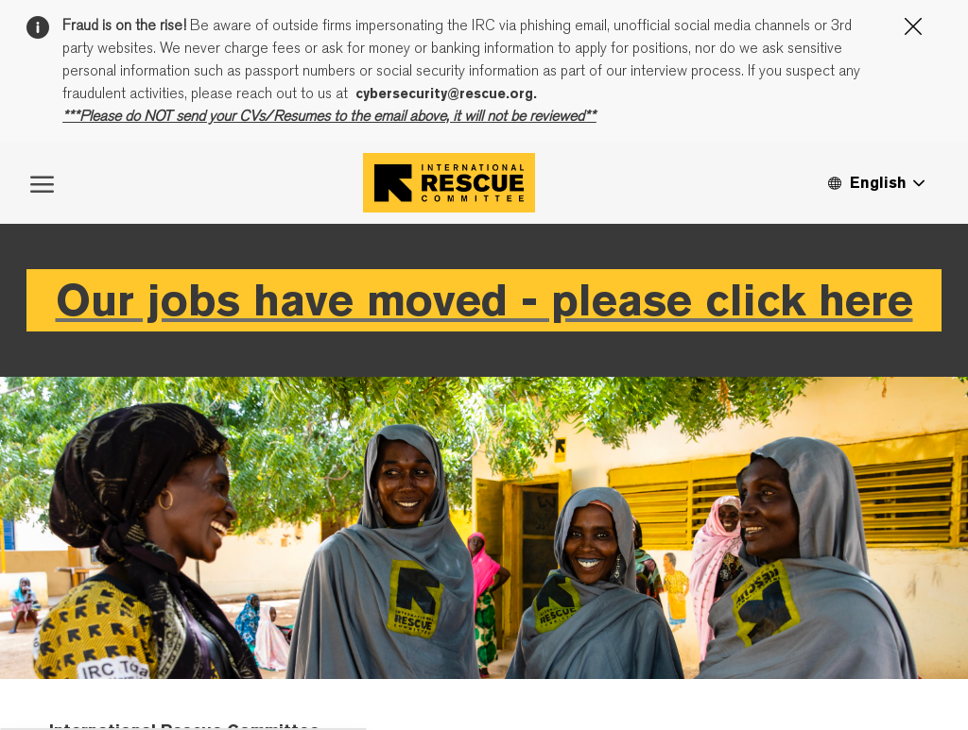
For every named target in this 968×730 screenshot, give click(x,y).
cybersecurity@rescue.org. (446, 93)
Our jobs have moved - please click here (484, 418)
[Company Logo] (449, 301)
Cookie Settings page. (608, 200)
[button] (875, 301)
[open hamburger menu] (42, 300)
